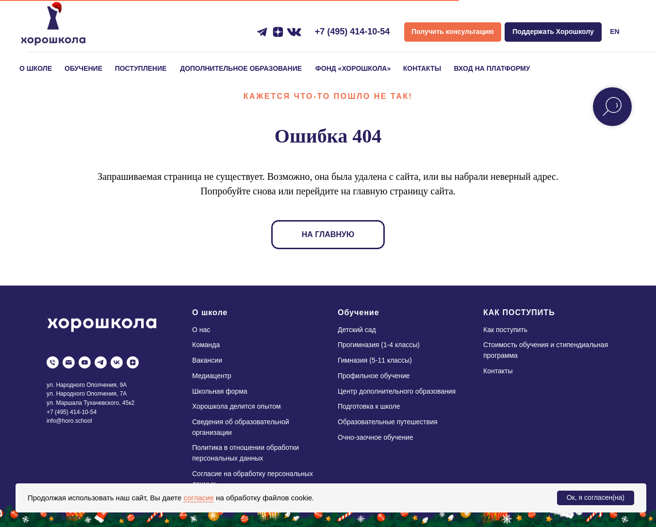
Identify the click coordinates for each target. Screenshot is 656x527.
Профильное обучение (374, 376)
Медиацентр (211, 376)
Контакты (497, 371)
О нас (201, 330)
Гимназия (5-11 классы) (375, 360)
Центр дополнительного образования (397, 391)
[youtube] (85, 362)
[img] (53, 26)
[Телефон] (53, 362)
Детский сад (357, 330)
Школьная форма (219, 391)
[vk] (117, 362)
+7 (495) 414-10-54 (352, 31)
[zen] (133, 362)
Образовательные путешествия (388, 422)
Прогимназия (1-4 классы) (379, 345)
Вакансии (207, 360)
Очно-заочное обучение (375, 437)
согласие (198, 498)
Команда (206, 345)
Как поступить (505, 330)
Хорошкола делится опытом (236, 406)
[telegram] (101, 362)
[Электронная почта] (69, 362)
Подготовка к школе (369, 406)
